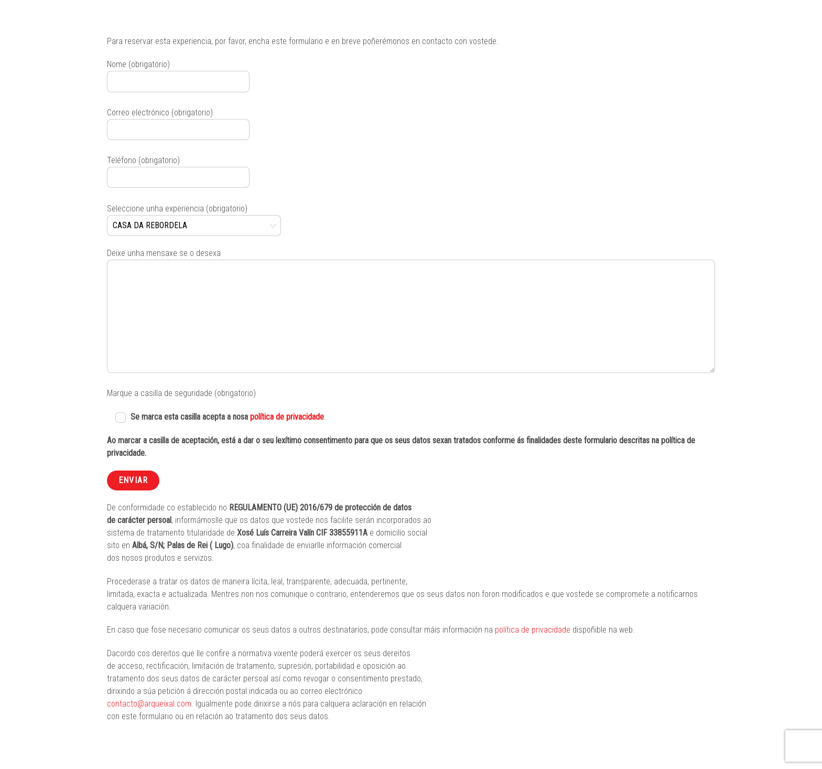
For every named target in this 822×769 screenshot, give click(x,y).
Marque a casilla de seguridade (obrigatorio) (181, 393)
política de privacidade (287, 417)
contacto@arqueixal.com (149, 704)
